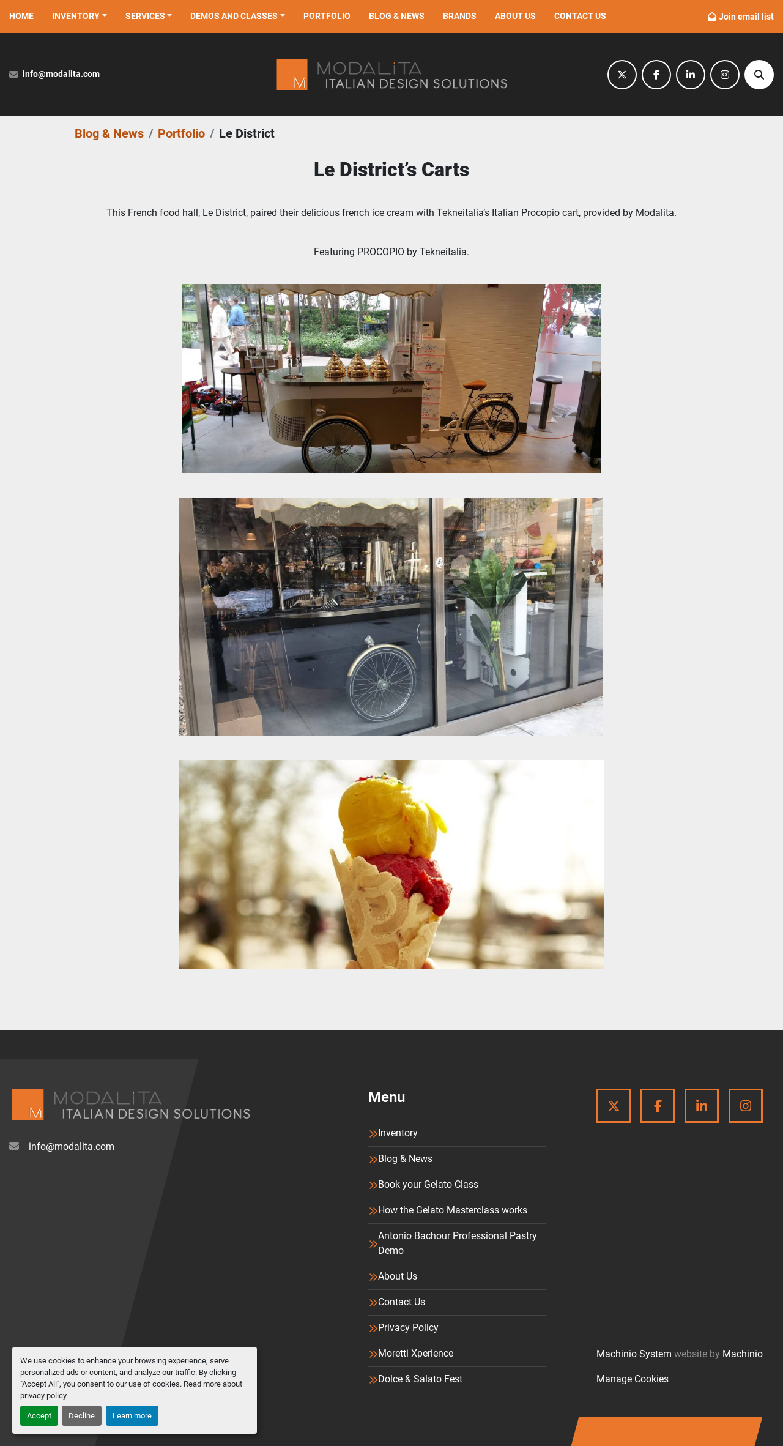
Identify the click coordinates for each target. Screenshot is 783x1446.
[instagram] (725, 74)
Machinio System (634, 1354)
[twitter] (622, 74)
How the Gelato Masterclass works (452, 1210)
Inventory (76, 16)
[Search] (759, 74)
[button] (79, 16)
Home (21, 16)
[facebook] (656, 74)
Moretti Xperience (415, 1353)
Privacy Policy (408, 1327)
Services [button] (145, 16)
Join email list (746, 16)
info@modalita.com (61, 74)
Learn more (132, 1415)
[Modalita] (130, 1104)
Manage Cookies (632, 1379)
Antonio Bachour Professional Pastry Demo (457, 1243)
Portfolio (327, 16)
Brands (460, 16)
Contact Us (580, 16)
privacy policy (43, 1395)
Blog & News (397, 16)
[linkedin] (690, 74)
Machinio (742, 1354)
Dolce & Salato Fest (420, 1379)
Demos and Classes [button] (234, 16)
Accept (39, 1415)
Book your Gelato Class (428, 1184)
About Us (515, 16)
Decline (82, 1415)
